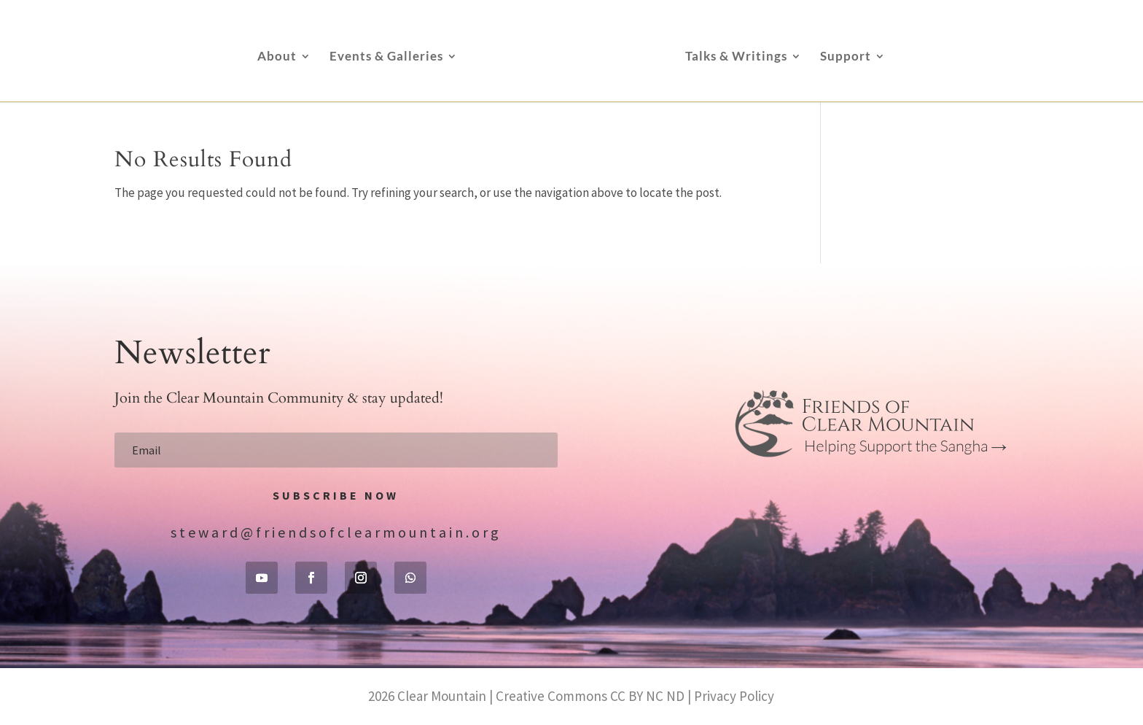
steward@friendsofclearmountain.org (336, 532)
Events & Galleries (386, 57)
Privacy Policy (734, 696)
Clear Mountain (441, 696)
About (277, 57)
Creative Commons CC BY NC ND (590, 696)
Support (845, 57)
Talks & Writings (736, 57)
